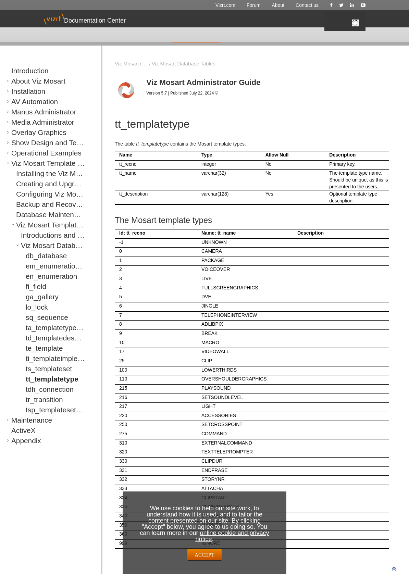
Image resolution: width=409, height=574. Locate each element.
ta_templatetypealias (48, 321)
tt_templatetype (43, 372)
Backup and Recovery (39, 198)
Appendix (21, 434)
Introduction (24, 64)
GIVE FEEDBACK (196, 37)
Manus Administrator (33, 105)
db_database (40, 249)
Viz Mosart (126, 63)
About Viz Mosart (29, 74)
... (143, 63)
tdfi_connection (42, 383)
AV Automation (27, 95)
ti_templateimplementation (54, 352)
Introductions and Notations (50, 229)
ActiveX (19, 424)
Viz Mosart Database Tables (51, 239)
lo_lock (33, 300)
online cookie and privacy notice (232, 535)
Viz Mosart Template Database (44, 157)
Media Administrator (32, 115)
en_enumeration (43, 270)
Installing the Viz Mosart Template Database (63, 167)
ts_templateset (41, 362)
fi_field (33, 280)
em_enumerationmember (53, 259)
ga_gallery (37, 290)
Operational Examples (35, 146)
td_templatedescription (50, 331)
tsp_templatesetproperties (54, 403)
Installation (23, 85)
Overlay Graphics (30, 126)
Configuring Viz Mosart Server (48, 187)
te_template (38, 342)
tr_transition (38, 393)
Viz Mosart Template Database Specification (63, 218)
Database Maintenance (41, 208)
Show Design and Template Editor (47, 136)
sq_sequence (40, 311)
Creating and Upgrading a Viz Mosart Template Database (77, 177)
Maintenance (25, 413)
